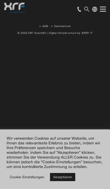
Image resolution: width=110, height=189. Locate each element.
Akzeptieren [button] (62, 177)
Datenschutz (62, 26)
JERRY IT (87, 33)
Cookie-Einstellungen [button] (27, 177)
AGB (45, 26)
